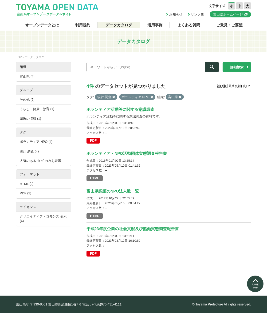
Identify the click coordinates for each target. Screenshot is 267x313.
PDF (93, 140)
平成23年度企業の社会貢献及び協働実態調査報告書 (132, 229)
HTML (94, 178)
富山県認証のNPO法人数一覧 (112, 191)
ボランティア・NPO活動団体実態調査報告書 (126, 153)
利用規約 (82, 25)
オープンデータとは (42, 25)
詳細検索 (236, 67)
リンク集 (197, 14)
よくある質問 (188, 25)
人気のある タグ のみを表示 (40, 161)
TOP (19, 57)
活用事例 (154, 25)
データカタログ (119, 25)
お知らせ (175, 14)
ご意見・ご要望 (229, 25)
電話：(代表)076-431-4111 (102, 304)
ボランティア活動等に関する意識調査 (120, 109)
